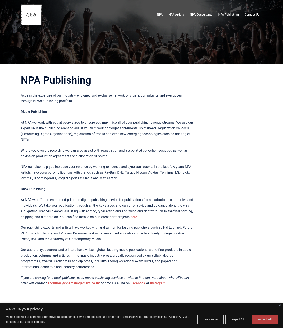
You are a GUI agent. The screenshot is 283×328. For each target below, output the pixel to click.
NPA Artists (176, 14)
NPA (160, 14)
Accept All (265, 319)
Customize (210, 319)
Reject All (238, 319)
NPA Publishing (228, 14)
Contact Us (252, 14)
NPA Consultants (201, 14)
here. (134, 217)
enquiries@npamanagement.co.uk (74, 283)
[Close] (280, 305)
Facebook (137, 283)
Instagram (158, 283)
